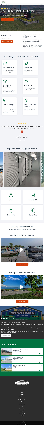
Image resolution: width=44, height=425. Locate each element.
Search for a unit (6, 334)
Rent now (7, 20)
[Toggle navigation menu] (42, 1)
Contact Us (22, 400)
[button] (7, 20)
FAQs (22, 405)
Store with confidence (7, 41)
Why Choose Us (22, 395)
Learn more (22, 262)
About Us (22, 393)
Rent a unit (41, 4)
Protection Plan (22, 412)
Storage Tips (22, 407)
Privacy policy (22, 420)
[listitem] (11, 68)
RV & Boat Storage (22, 397)
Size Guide (22, 409)
